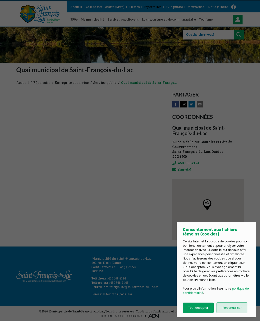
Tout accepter (198, 313)
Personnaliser (232, 313)
